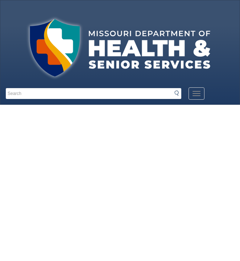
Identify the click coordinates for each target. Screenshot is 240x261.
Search (178, 93)
